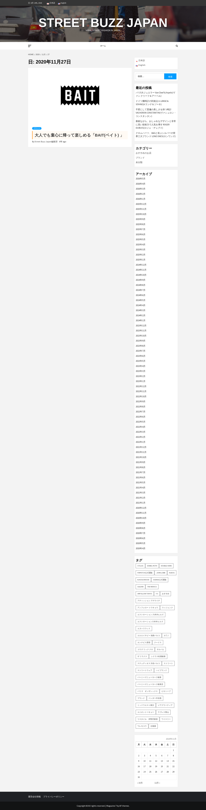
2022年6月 (140, 416)
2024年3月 (140, 310)
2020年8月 (140, 528)
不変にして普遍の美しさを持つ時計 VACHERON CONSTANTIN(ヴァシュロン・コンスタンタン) (156, 113)
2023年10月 (141, 335)
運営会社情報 (34, 796)
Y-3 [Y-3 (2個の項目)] (157, 593)
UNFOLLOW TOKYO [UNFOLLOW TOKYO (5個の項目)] (144, 593)
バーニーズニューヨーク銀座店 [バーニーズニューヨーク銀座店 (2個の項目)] (150, 684)
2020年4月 (140, 548)
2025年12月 (141, 204)
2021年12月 (141, 447)
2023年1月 (140, 381)
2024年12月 (141, 264)
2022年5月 (140, 421)
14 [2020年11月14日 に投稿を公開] (168, 761)
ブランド (37, 128)
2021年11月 (141, 452)
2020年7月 (140, 533)
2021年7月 (140, 472)
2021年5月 (140, 482)
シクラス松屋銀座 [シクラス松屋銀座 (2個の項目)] (158, 656)
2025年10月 (141, 214)
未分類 (139, 162)
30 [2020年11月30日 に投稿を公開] (139, 777)
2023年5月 (140, 360)
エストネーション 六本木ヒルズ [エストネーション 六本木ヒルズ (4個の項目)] (150, 614)
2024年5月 (140, 300)
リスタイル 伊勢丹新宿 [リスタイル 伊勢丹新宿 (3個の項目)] (147, 719)
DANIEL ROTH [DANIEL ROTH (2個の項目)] (152, 566)
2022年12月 (141, 386)
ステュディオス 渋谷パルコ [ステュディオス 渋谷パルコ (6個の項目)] (148, 663)
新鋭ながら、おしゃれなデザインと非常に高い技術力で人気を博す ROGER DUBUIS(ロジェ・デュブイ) (156, 124)
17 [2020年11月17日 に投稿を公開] (144, 766)
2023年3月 (140, 371)
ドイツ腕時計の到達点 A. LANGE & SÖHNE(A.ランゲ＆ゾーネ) (152, 103)
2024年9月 (140, 279)
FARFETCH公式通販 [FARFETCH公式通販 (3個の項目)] (145, 573)
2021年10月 (141, 457)
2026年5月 (140, 178)
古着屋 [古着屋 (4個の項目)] (153, 726)
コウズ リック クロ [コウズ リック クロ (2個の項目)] (145, 649)
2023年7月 (140, 350)
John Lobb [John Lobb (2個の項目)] (160, 573)
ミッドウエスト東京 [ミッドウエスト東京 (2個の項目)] (145, 705)
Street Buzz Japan (103, 22)
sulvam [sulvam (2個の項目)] (140, 586)
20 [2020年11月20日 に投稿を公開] (162, 766)
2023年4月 (140, 366)
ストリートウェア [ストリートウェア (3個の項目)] (144, 670)
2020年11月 (141, 512)
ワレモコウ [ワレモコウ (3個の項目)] (142, 726)
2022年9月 (140, 401)
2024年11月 (141, 269)
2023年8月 (140, 345)
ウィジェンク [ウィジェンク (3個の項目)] (167, 607)
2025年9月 (140, 219)
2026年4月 (140, 183)
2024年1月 (140, 320)
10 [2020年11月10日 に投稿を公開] (144, 761)
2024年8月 (140, 285)
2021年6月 (140, 477)
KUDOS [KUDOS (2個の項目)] (172, 573)
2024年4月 (140, 305)
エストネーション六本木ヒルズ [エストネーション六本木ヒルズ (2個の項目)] (150, 621)
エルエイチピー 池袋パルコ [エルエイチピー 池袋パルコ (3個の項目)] (148, 635)
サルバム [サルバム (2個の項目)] (160, 649)
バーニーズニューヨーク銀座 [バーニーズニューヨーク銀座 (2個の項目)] (149, 677)
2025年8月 (140, 224)
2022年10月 (141, 396)
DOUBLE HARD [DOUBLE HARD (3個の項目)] (166, 566)
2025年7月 (140, 229)
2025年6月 (140, 234)
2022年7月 (140, 411)
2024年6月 (140, 295)
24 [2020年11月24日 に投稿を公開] (144, 771)
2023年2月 (140, 376)
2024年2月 (140, 315)
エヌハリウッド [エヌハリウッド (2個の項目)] (143, 628)
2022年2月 (140, 437)
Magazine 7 (111, 805)
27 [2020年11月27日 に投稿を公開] (162, 771)
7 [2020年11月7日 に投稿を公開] (167, 755)
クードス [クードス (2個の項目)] (157, 642)
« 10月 (140, 782)
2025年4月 (140, 244)
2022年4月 (140, 426)
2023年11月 (141, 330)
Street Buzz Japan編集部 (46, 141)
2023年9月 (140, 340)
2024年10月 (141, 274)
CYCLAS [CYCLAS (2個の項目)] (140, 566)
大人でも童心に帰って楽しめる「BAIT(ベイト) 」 (79, 135)
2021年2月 (140, 497)
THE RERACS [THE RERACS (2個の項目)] (152, 586)
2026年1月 (140, 198)
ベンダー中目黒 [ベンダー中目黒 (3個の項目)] (155, 698)
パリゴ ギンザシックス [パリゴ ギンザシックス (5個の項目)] (147, 691)
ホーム (103, 46)
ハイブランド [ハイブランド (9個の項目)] (161, 670)
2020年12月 (141, 507)
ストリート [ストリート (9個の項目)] (168, 663)
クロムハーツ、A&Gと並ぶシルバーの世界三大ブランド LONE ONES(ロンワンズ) (156, 135)
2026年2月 (140, 193)
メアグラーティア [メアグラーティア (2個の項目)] (165, 705)
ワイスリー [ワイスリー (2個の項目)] (166, 719)
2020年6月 (140, 538)
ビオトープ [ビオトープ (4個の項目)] (166, 691)
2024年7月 (140, 290)
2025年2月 (140, 254)
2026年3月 (140, 188)
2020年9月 (140, 523)
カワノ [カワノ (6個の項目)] (166, 635)
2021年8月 (140, 467)
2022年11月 (141, 391)
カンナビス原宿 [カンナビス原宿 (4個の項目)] (143, 642)
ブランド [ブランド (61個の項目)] (141, 698)
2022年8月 (140, 406)
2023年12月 (141, 325)
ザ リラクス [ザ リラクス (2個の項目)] (142, 656)
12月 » (157, 782)
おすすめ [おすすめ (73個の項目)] (165, 593)
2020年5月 (140, 543)
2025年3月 (140, 249)
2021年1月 (140, 502)
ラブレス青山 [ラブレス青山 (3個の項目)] (163, 712)
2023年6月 (140, 355)
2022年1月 (140, 442)
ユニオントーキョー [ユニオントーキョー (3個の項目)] (145, 712)
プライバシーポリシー (53, 796)
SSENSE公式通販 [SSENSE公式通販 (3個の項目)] (159, 579)
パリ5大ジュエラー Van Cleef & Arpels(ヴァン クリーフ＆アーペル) (155, 94)
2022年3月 (140, 431)
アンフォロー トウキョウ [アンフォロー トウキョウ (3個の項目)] (147, 607)
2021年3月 (140, 492)
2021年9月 (140, 462)
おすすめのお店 (143, 153)
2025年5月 (140, 239)
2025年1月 (140, 259)
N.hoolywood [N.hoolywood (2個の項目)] (143, 579)
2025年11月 (141, 209)
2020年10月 (141, 518)
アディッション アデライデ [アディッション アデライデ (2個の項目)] (148, 600)
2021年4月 (140, 487)
